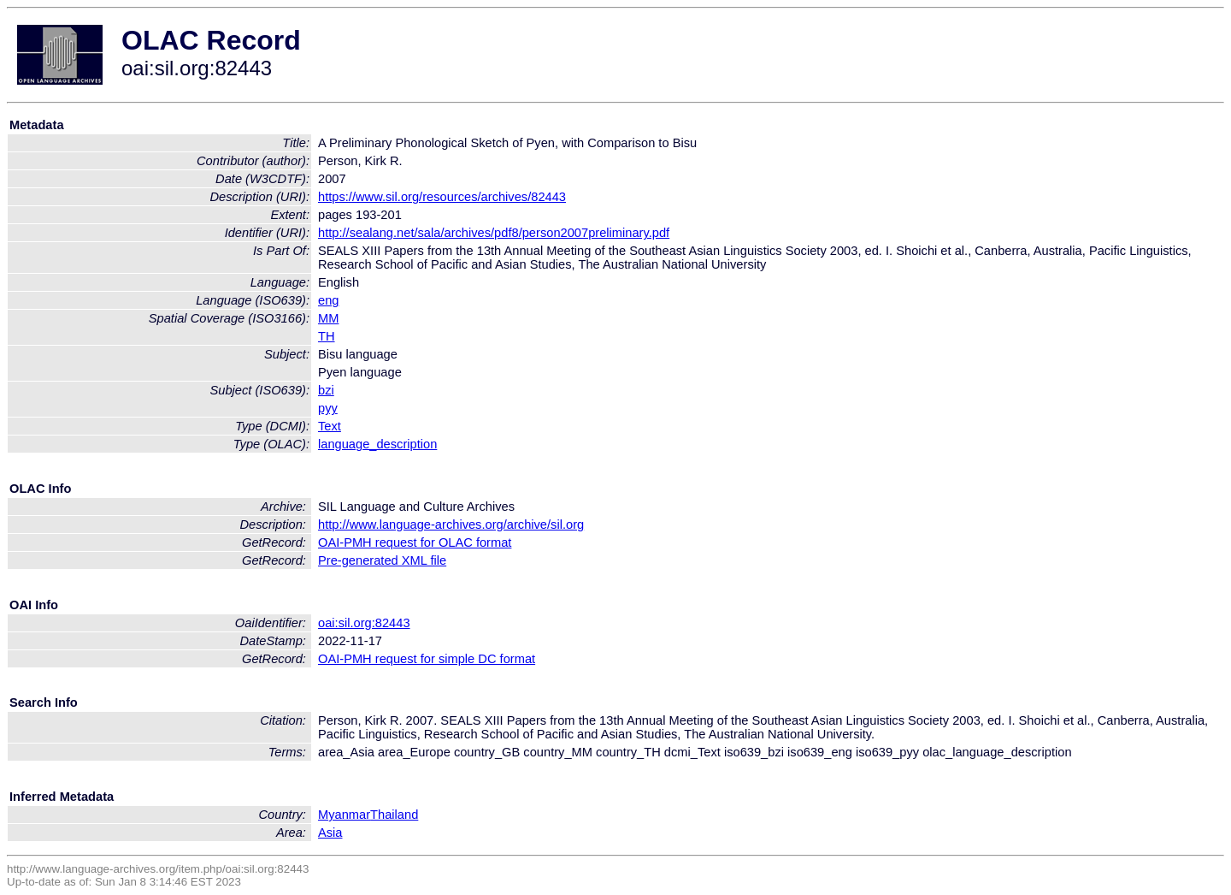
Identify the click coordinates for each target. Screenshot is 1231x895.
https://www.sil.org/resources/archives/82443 (442, 197)
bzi (326, 390)
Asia (330, 832)
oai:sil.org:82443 (364, 623)
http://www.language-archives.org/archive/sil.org (451, 524)
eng (328, 300)
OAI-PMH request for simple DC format (426, 659)
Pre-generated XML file (382, 560)
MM (328, 318)
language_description (377, 444)
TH (326, 336)
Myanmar (344, 814)
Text (329, 426)
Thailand (394, 814)
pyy (328, 408)
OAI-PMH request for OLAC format (414, 542)
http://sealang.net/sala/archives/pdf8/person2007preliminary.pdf (493, 233)
